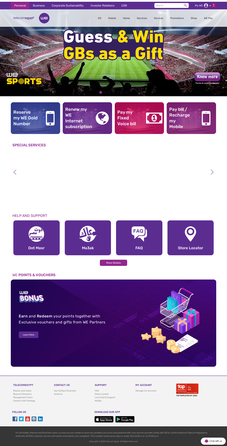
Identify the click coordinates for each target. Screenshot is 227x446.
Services (142, 16)
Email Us (58, 392)
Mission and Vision (22, 389)
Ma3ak (98, 399)
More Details (113, 260)
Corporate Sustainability (68, 4)
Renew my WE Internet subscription (77, 116)
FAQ (97, 389)
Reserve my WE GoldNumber (25, 116)
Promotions (177, 16)
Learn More (28, 333)
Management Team (23, 395)
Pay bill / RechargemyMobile (179, 116)
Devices (158, 16)
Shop (194, 16)
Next (212, 170)
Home (126, 16)
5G (99, 16)
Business (39, 4)
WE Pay (208, 16)
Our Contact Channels (65, 389)
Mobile (112, 16)
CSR (124, 4)
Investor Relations (102, 4)
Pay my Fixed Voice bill (126, 116)
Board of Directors (22, 392)
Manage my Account (145, 389)
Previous (14, 170)
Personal (20, 4)
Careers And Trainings (24, 399)
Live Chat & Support (105, 395)
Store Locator (102, 392)
